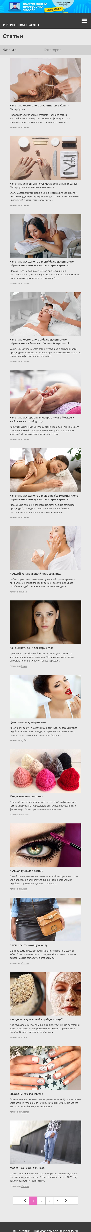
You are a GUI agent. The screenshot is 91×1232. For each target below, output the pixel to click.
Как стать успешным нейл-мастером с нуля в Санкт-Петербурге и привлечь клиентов (44, 185)
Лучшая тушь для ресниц (26, 871)
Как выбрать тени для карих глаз (31, 648)
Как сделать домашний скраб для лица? (36, 1019)
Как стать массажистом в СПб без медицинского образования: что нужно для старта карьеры (42, 263)
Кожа (24, 591)
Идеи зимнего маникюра (26, 1093)
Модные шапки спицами (26, 796)
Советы (25, 127)
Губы (24, 740)
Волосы (25, 814)
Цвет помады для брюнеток (28, 722)
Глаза (24, 665)
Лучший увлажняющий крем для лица (35, 573)
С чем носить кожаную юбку (28, 945)
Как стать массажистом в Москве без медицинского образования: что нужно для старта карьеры (44, 497)
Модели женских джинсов (27, 1168)
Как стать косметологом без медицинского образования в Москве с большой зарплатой (39, 341)
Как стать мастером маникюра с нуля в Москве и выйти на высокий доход (42, 419)
